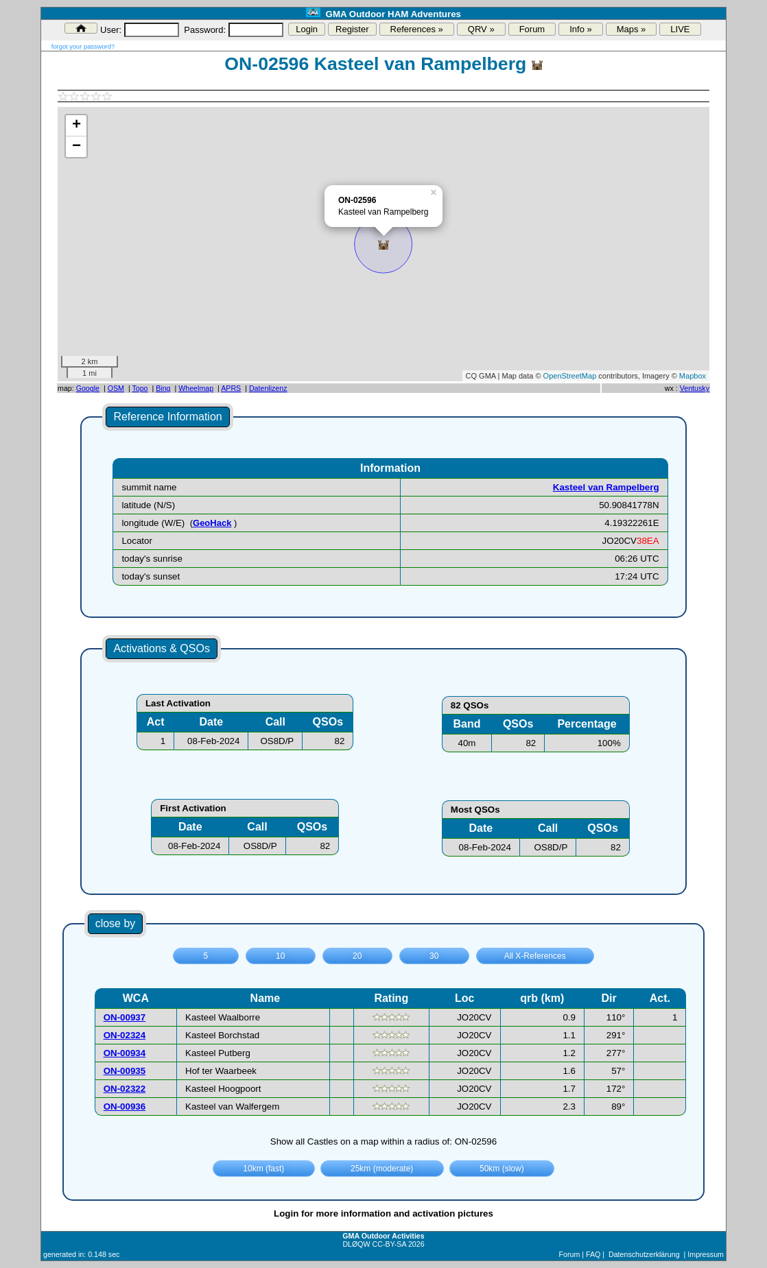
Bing (163, 388)
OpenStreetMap (570, 376)
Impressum (705, 1254)
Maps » (631, 29)
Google (87, 388)
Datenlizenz (268, 388)
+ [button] (76, 125)
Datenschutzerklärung (644, 1254)
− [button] (76, 146)
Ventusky (694, 388)
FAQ (593, 1254)
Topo (140, 388)
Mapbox (692, 376)
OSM (116, 388)
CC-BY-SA (389, 1244)
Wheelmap (195, 388)
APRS (231, 388)
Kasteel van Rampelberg (606, 487)
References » (416, 29)
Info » (580, 29)
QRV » (481, 29)
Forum (532, 29)
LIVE (679, 29)
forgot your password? (83, 46)
